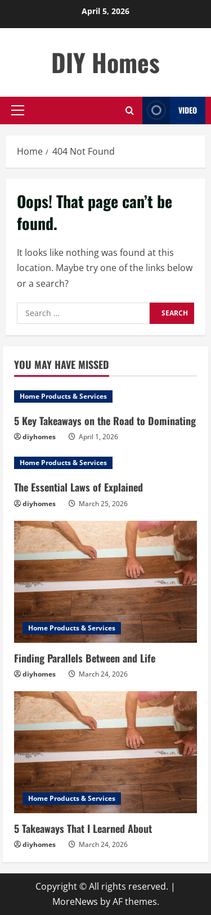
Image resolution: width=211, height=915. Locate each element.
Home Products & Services (63, 396)
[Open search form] (129, 110)
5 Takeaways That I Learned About (83, 828)
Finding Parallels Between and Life (84, 658)
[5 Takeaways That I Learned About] (105, 752)
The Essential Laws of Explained (78, 487)
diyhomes (39, 436)
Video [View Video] (169, 110)
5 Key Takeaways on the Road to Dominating (105, 420)
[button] (18, 110)
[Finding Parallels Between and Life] (105, 582)
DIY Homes (105, 62)
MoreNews (75, 901)
